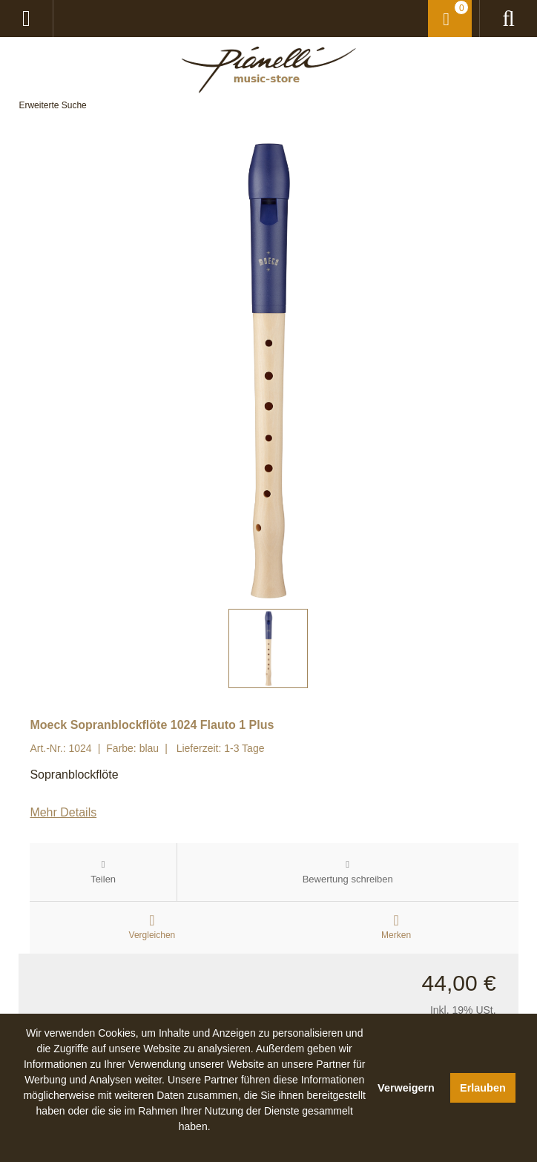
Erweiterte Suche (52, 105)
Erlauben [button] (483, 1088)
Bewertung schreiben (348, 879)
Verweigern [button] (406, 1088)
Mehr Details (63, 812)
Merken (396, 935)
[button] (194, 1143)
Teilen (103, 879)
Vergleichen (152, 935)
